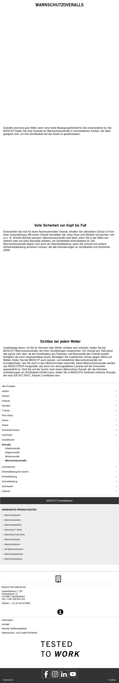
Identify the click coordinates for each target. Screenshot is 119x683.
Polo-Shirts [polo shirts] (7, 415)
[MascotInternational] (73, 674)
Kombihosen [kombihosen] (8, 439)
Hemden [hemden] (6, 405)
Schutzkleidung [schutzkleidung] (9, 481)
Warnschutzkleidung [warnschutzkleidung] (13, 559)
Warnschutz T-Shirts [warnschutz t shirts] (13, 530)
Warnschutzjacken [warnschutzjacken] (12, 515)
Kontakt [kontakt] (5, 624)
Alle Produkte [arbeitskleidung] (8, 386)
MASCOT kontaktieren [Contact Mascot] (59, 500)
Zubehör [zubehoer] (6, 491)
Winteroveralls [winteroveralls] (12, 456)
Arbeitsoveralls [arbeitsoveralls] (12, 448)
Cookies (112, 680)
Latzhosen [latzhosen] (7, 435)
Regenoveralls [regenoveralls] (12, 452)
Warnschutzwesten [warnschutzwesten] (12, 520)
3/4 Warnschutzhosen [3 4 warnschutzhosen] (13, 549)
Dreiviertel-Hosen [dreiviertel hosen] (10, 430)
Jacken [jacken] (5, 391)
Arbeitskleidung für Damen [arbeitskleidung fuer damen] (15, 471)
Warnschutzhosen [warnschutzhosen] (12, 539)
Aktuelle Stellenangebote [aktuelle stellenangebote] (14, 628)
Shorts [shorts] (5, 425)
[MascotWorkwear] (46, 674)
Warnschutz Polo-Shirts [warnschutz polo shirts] (14, 534)
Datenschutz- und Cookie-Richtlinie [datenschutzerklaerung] (19, 632)
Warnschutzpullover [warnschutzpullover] (13, 525)
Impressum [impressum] (8, 680)
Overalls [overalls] (6, 444)
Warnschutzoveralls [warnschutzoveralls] (16, 460)
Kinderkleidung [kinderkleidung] (9, 476)
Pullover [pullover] (6, 401)
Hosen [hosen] (5, 420)
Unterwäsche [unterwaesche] (8, 467)
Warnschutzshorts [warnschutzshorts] (12, 544)
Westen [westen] (5, 396)
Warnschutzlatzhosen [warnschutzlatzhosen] (13, 554)
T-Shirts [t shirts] (6, 410)
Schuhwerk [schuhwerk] (7, 486)
